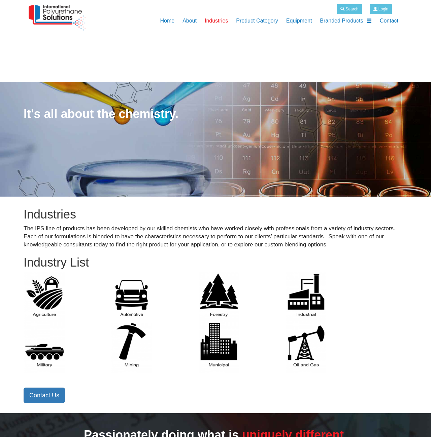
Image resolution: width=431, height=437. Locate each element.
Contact (389, 21)
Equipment (299, 21)
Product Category (257, 21)
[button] (32, 139)
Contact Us (44, 395)
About (190, 21)
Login (381, 9)
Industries (216, 21)
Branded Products (346, 21)
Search (349, 9)
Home (167, 21)
